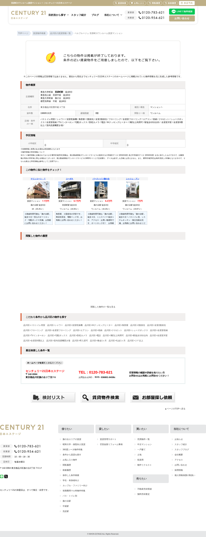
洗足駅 (66, 511)
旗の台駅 (67, 501)
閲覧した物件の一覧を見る (103, 307)
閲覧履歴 (67, 465)
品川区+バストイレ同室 (34, 325)
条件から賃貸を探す (72, 454)
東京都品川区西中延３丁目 (53, 107)
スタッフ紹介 (78, 15)
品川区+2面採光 (137, 325)
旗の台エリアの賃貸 (72, 439)
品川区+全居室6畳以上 (33, 340)
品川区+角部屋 (121, 325)
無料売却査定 (143, 494)
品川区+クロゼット (113, 330)
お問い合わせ (182, 18)
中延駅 (66, 506)
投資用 (140, 460)
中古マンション (144, 444)
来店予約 (187, 3)
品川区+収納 (96, 330)
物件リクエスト (144, 465)
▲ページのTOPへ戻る (175, 409)
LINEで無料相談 (185, 11)
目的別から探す (57, 15)
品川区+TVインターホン (34, 335)
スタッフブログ (182, 449)
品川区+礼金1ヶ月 (117, 340)
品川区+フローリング (33, 330)
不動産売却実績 (144, 489)
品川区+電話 (95, 335)
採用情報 (179, 470)
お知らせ (179, 439)
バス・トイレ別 (70, 496)
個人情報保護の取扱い (185, 475)
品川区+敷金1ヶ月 (98, 340)
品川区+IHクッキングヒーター (99, 325)
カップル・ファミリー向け (75, 485)
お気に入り (137, 3)
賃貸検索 (120, 3)
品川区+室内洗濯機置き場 (58, 340)
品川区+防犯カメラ (78, 335)
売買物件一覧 (143, 439)
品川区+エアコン (81, 330)
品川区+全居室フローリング (58, 330)
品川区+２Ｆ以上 (135, 340)
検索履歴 (67, 470)
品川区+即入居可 (80, 340)
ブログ (95, 15)
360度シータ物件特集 (73, 449)
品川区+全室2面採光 (156, 325)
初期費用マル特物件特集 (74, 490)
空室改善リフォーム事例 (111, 444)
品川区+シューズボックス (136, 330)
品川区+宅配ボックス (57, 335)
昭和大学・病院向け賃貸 (74, 444)
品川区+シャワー (55, 325)
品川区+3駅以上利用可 (113, 335)
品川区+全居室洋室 (159, 335)
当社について (111, 15)
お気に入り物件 (70, 460)
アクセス (179, 460)
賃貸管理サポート (108, 439)
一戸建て (141, 449)
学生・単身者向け (71, 480)
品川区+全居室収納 (159, 330)
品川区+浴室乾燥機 (74, 325)
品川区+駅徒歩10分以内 (137, 335)
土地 (139, 454)
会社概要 (179, 454)
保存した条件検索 (71, 475)
